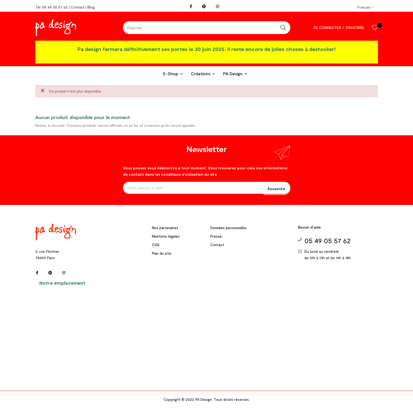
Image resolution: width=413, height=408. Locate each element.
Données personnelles (228, 228)
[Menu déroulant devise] (365, 7)
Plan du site (161, 253)
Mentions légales (166, 236)
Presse (216, 236)
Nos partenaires (165, 228)
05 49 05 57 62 (327, 240)
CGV (156, 245)
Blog (91, 7)
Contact (77, 7)
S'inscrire (354, 27)
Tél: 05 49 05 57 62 (51, 7)
